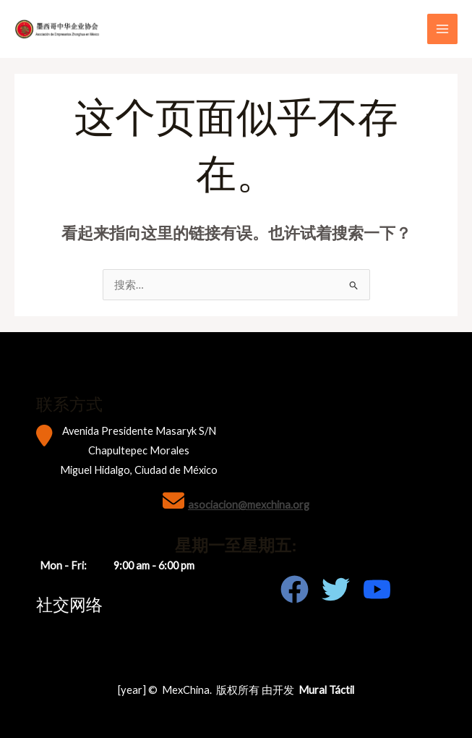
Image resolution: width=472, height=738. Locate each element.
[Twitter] (336, 589)
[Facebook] (294, 589)
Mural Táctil (326, 690)
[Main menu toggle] (442, 29)
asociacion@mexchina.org (248, 505)
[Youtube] (377, 589)
